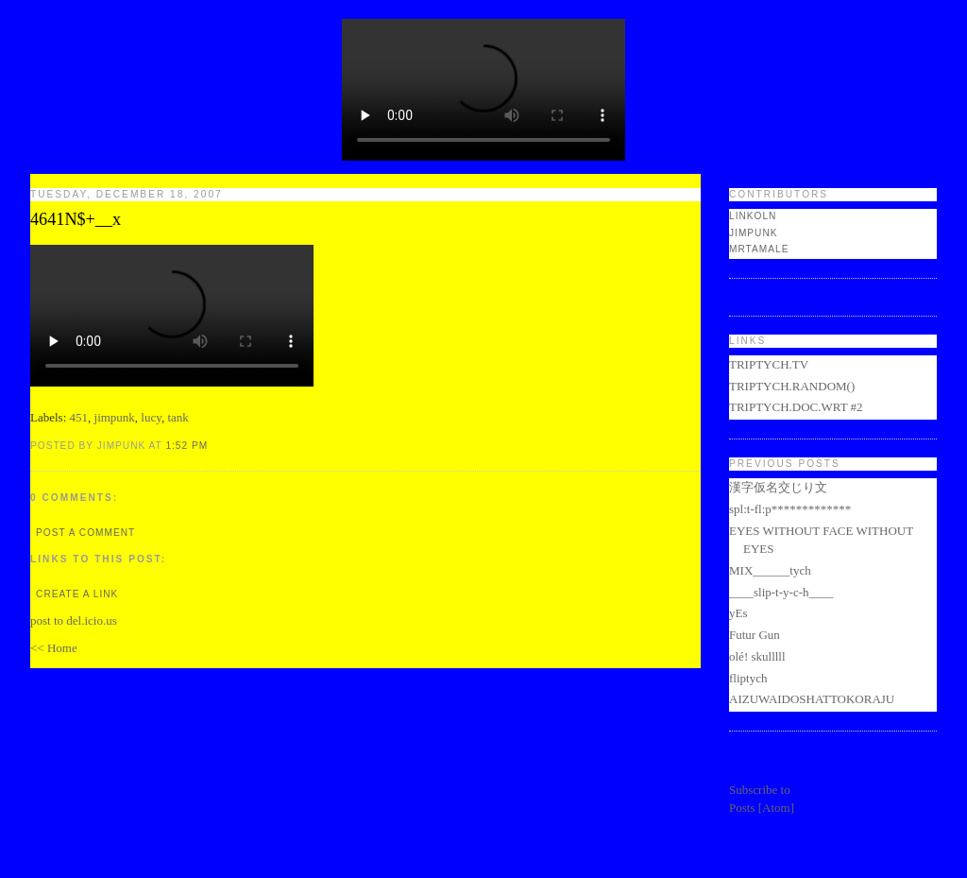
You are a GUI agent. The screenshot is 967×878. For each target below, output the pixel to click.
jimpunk (114, 417)
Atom (776, 808)
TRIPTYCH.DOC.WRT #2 (796, 407)
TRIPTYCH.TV (768, 364)
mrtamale (759, 249)
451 (79, 417)
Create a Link (77, 594)
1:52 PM (186, 445)
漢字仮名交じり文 (778, 487)
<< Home (53, 648)
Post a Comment (85, 532)
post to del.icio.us (73, 620)
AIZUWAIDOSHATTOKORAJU (811, 699)
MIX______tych (770, 570)
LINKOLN (752, 216)
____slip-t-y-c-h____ (781, 592)
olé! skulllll (757, 656)
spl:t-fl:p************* (790, 509)
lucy (151, 417)
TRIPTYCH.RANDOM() (792, 386)
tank (177, 417)
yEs (738, 613)
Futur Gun (754, 635)
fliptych (748, 678)
